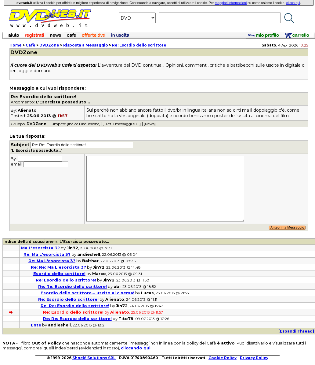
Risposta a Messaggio (85, 45)
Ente (36, 324)
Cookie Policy (222, 358)
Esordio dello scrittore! (59, 273)
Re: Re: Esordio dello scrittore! (72, 286)
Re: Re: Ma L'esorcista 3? (58, 267)
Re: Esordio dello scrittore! (140, 45)
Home (15, 45)
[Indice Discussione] (83, 123)
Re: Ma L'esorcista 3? (47, 254)
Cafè (30, 45)
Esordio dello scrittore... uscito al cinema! (87, 292)
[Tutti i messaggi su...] (122, 123)
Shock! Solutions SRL (94, 358)
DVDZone (49, 45)
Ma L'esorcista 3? (40, 247)
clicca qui (293, 3)
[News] (150, 123)
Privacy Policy (254, 358)
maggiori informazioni (231, 3)
